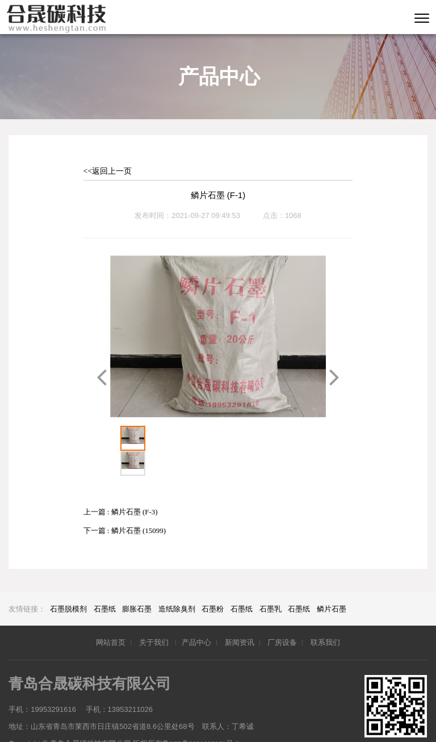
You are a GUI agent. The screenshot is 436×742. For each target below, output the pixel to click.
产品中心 (196, 617)
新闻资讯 (239, 617)
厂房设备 (282, 617)
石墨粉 (213, 584)
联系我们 (325, 617)
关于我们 (154, 617)
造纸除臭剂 (176, 584)
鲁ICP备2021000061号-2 (200, 718)
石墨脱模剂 (68, 584)
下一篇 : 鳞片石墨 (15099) (124, 505)
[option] (218, 336)
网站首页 (110, 617)
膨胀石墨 (137, 584)
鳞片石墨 (331, 584)
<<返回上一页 (107, 171)
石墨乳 (270, 584)
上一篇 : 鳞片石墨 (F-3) (120, 487)
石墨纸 (105, 584)
